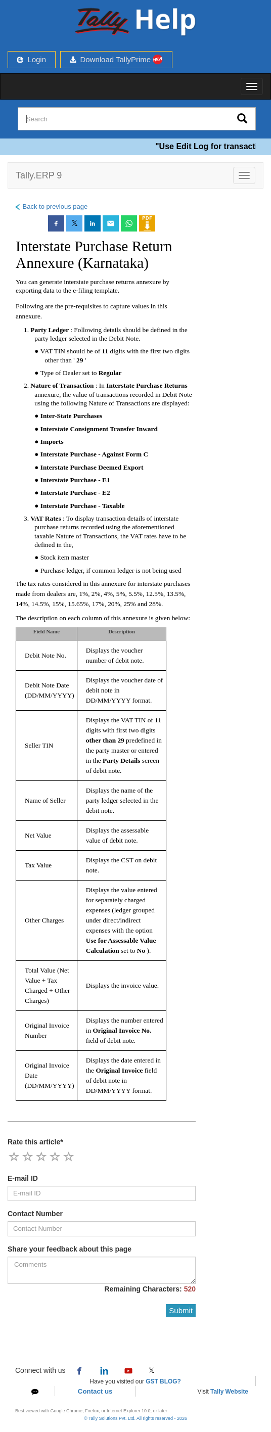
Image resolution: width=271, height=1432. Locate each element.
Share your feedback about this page (69, 1249)
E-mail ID (23, 1178)
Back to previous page (50, 206)
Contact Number (35, 1214)
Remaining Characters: (150, 1289)
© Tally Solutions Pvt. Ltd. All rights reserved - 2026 (135, 1418)
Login (31, 59)
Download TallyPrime (116, 59)
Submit (181, 1310)
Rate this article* (35, 1142)
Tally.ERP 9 (39, 175)
